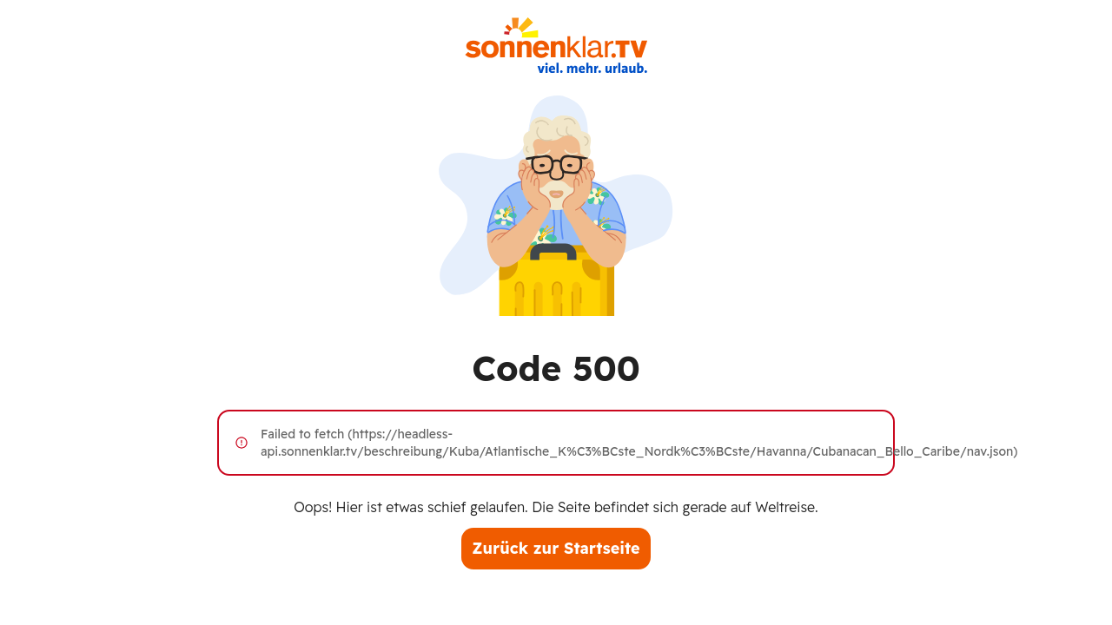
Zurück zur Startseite (555, 548)
